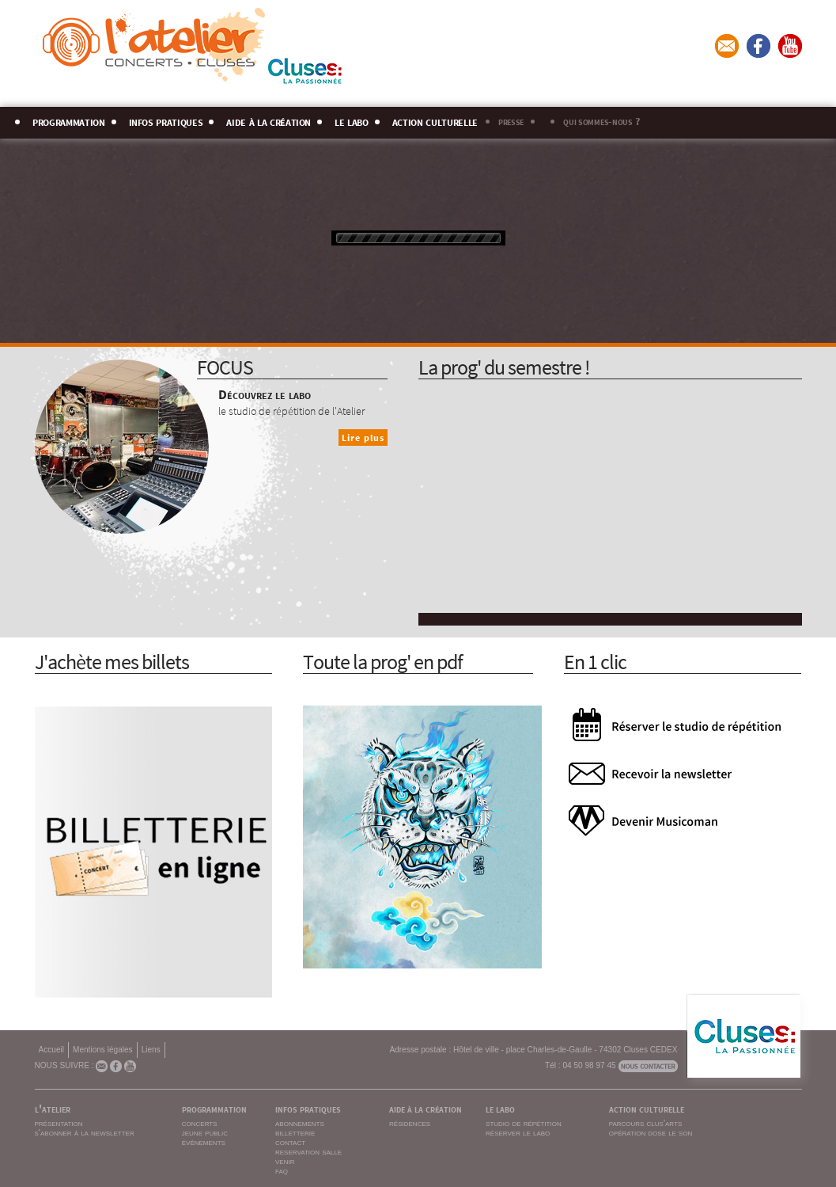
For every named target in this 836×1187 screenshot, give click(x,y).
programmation (68, 119)
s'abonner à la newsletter (84, 1132)
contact (290, 1142)
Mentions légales (103, 1049)
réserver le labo (518, 1132)
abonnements (299, 1123)
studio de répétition (524, 1123)
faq (281, 1170)
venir (284, 1161)
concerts (200, 1123)
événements (203, 1142)
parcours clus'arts (646, 1123)
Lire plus (363, 437)
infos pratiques (166, 119)
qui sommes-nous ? (601, 120)
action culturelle (435, 119)
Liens (151, 1049)
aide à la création (268, 119)
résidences (409, 1123)
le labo (352, 119)
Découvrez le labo (264, 393)
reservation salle (308, 1151)
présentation (59, 1123)
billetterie (295, 1132)
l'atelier (52, 1107)
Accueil (52, 1049)
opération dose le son (651, 1132)
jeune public (205, 1132)
